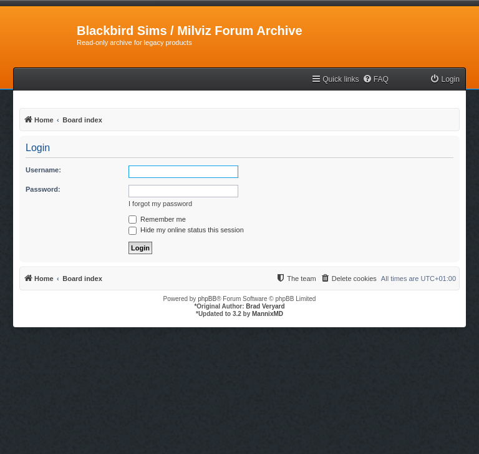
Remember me (157, 219)
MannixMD (267, 313)
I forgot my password (160, 203)
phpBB (207, 298)
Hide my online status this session (186, 230)
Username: (43, 170)
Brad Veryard (265, 306)
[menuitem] (375, 79)
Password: (43, 189)
